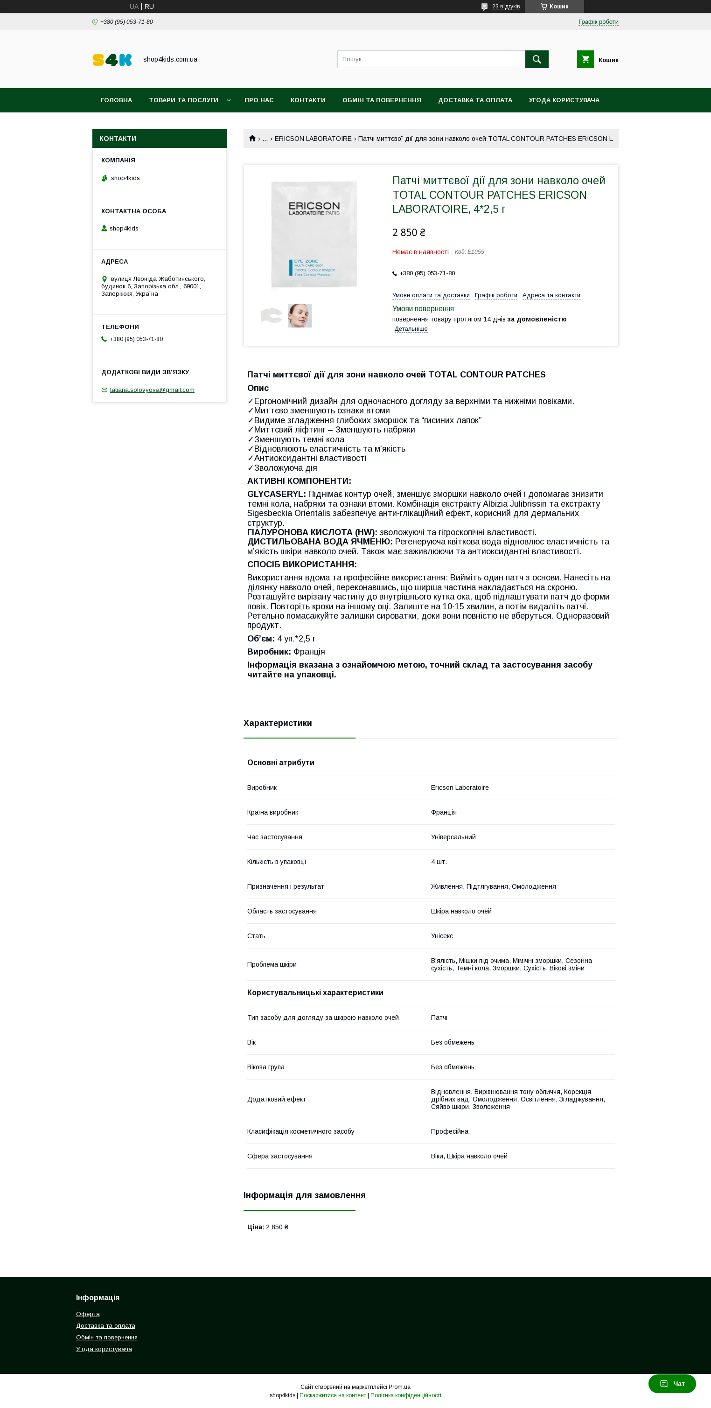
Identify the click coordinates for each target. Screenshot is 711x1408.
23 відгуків (506, 6)
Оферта (88, 1313)
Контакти (308, 100)
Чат (672, 1384)
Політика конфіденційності (405, 1395)
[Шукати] (537, 59)
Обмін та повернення (381, 100)
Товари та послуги (183, 100)
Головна (116, 100)
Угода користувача (564, 100)
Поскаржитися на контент (333, 1395)
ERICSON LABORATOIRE (313, 138)
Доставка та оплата (475, 100)
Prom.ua (400, 1387)
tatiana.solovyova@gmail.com (152, 389)
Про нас (259, 100)
